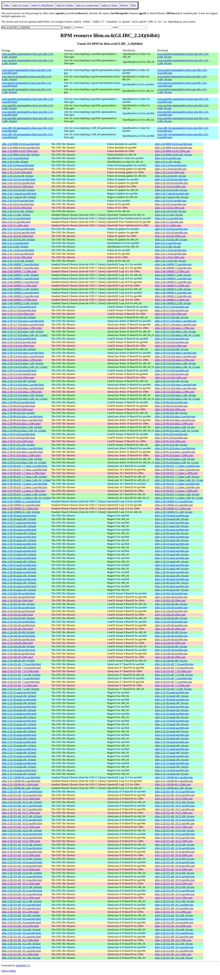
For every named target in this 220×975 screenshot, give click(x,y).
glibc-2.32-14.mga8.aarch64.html (19, 770)
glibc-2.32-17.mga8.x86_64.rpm (171, 752)
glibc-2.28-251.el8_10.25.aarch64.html (22, 820)
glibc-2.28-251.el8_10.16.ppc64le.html (22, 851)
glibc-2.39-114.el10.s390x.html (18, 345)
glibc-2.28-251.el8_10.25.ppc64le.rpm (175, 823)
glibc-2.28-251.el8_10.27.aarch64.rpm (175, 805)
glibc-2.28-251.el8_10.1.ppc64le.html (21, 950)
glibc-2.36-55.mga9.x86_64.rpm (171, 540)
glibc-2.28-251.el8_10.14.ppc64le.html (22, 866)
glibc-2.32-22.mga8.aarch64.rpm (172, 728)
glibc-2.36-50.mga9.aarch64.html (19, 572)
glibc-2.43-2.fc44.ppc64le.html (18, 168)
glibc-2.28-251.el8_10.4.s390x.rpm (173, 926)
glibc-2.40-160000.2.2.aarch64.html (20, 292)
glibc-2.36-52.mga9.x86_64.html (19, 561)
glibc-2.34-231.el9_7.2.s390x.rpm (172, 685)
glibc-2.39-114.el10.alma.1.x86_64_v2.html (24, 367)
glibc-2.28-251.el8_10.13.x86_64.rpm (174, 887)
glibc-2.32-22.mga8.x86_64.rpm (171, 731)
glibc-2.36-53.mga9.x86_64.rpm (171, 554)
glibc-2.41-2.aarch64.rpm (168, 243)
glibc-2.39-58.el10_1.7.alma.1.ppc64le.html (24, 469)
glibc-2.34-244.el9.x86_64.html (18, 646)
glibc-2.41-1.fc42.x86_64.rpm (170, 260)
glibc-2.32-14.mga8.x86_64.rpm (171, 774)
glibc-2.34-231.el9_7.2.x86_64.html (20, 689)
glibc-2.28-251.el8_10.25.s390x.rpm (174, 827)
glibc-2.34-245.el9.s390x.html (17, 628)
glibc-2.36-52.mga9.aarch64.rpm (172, 558)
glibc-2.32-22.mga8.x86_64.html (19, 731)
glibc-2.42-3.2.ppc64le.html (16, 222)
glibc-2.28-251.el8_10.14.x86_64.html (22, 873)
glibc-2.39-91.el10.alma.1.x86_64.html (22, 459)
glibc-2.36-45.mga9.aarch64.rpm (172, 586)
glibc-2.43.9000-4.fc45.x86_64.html (20, 154)
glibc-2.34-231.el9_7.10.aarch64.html (21, 664)
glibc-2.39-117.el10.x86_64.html (19, 317)
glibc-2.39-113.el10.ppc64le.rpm (172, 374)
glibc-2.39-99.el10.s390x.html (17, 409)
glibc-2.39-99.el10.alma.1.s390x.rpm (174, 423)
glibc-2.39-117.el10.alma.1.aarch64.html (23, 321)
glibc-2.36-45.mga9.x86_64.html (19, 590)
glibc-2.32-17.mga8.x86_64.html (19, 752)
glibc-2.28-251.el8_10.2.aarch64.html (21, 933)
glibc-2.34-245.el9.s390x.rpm (170, 628)
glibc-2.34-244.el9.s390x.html (17, 643)
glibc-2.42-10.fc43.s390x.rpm (170, 186)
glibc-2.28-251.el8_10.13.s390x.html (21, 883)
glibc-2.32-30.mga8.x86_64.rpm (171, 703)
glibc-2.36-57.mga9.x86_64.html (19, 526)
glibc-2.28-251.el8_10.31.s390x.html (21, 798)
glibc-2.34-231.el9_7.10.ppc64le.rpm (174, 667)
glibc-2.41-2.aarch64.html (15, 243)
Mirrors (124, 5)
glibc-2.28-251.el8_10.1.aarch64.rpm (174, 947)
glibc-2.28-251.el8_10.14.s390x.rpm (174, 869)
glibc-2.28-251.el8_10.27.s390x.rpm (174, 812)
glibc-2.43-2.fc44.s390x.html (17, 172)
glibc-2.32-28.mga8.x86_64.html (19, 710)
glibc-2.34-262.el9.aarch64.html (18, 593)
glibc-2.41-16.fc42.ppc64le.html (18, 232)
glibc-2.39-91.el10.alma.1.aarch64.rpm (175, 448)
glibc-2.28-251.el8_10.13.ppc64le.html (22, 880)
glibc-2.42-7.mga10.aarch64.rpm (172, 193)
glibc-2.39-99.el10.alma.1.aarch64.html (22, 416)
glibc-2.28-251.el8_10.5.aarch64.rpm (174, 904)
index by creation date (87, 5)
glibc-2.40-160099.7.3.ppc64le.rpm (173, 268)
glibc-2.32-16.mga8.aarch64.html (19, 756)
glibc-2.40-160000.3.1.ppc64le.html (20, 282)
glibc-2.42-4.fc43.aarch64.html (18, 200)
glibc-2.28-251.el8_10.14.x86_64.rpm (174, 873)
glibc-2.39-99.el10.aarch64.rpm (171, 402)
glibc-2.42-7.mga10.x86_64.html (19, 197)
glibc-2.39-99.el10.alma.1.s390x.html (21, 423)
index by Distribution (42, 5)
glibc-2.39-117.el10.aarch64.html (19, 306)
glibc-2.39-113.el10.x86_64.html (19, 381)
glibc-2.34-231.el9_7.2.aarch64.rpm (173, 678)
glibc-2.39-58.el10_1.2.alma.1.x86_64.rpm (177, 494)
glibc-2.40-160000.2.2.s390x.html (19, 299)
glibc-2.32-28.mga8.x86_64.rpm (171, 710)
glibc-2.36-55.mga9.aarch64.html (19, 536)
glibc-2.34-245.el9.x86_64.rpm (171, 632)
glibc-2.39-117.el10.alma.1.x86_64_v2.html (24, 335)
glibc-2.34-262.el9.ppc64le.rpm (171, 597)
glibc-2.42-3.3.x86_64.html (16, 214)
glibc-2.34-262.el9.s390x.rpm (170, 600)
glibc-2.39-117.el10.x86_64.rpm (171, 317)
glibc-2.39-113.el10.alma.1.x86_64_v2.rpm (177, 398)
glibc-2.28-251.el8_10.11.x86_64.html (22, 901)
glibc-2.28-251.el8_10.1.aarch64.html (21, 947)
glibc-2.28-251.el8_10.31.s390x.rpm (174, 798)
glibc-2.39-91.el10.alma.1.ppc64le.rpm (175, 452)
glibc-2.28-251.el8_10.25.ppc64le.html (22, 823)
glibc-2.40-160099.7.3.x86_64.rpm (173, 275)
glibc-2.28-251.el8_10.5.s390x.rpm (173, 912)
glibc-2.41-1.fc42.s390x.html (17, 257)
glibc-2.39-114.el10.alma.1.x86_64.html (22, 363)
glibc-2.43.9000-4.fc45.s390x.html (20, 151)
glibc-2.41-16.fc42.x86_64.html (18, 239)
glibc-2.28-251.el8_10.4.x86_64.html (21, 929)
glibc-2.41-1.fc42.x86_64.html (17, 260)
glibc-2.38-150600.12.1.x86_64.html (21, 512)
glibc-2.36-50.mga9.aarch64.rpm (172, 572)
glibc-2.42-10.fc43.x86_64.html (18, 190)
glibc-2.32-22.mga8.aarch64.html (19, 728)
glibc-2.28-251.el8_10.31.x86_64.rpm (174, 802)
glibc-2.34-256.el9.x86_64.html (18, 618)
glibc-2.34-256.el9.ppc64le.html (18, 611)
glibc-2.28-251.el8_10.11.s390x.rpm (174, 897)
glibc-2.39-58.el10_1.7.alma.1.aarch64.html (24, 466)
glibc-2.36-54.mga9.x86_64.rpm (171, 547)
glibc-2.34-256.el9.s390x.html (17, 614)
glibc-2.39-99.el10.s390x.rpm (170, 409)
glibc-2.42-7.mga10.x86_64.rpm (171, 197)
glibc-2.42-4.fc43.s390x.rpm (169, 207)
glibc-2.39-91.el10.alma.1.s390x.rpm (174, 455)
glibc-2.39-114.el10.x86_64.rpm (171, 349)
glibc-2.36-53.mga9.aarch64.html (19, 551)
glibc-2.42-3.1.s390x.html (15, 225)
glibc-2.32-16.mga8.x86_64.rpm (171, 759)
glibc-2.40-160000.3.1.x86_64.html (20, 289)
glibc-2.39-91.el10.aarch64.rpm (171, 434)
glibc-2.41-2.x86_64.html (15, 246)
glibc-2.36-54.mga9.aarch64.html (19, 544)
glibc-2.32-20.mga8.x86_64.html (19, 738)
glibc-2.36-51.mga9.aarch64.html (19, 565)
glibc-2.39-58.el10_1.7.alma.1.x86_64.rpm (177, 476)
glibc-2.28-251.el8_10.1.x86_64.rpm (174, 958)
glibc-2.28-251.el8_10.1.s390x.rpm (173, 954)
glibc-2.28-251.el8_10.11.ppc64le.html (22, 894)
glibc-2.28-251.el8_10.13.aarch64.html (22, 876)
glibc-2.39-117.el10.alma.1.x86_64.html (22, 331)
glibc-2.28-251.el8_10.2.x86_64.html (21, 943)
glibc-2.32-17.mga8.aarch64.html (19, 749)
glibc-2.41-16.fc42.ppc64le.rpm (171, 232)
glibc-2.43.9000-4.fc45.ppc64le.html (21, 147)
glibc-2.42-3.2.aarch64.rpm (169, 218)
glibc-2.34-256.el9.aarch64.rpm (171, 607)
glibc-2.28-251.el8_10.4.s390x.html (20, 926)
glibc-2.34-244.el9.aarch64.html (18, 636)
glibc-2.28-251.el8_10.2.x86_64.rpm (174, 943)
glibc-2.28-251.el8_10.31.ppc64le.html (22, 795)
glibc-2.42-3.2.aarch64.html (16, 218)
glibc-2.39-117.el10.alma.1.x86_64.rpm (175, 331)
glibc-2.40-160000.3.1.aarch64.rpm (173, 278)
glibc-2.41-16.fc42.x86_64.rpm (171, 239)
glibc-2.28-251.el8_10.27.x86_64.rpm (174, 816)
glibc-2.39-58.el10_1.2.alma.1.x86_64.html (24, 494)
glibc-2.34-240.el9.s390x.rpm (170, 657)
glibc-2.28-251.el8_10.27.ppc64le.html (22, 809)
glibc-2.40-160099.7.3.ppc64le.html (20, 268)
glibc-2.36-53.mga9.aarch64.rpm (172, 551)
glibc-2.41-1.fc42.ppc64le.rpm (170, 253)
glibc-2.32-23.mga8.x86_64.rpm (171, 724)
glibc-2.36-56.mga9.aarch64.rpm (172, 529)
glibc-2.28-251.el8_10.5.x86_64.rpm (174, 915)
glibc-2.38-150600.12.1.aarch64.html (21, 501)
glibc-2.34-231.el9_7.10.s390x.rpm (173, 671)
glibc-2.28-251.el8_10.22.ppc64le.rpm (175, 837)
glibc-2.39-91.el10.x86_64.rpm (171, 444)
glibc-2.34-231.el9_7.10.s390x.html (20, 671)
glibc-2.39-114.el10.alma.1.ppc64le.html (23, 356)
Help (133, 5)
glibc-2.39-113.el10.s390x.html (18, 377)
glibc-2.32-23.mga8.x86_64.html (19, 724)
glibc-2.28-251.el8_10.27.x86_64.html (22, 816)
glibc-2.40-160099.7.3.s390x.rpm (172, 271)
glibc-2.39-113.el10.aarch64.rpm (172, 370)
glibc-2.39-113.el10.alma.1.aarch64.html (23, 384)
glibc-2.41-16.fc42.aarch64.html (18, 229)
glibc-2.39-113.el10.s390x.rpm (171, 377)
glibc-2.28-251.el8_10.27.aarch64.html (22, 805)
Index (7, 5)
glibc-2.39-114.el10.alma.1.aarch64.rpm (175, 352)
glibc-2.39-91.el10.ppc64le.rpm (171, 437)
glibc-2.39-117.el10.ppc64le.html (19, 310)
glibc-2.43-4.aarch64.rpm (168, 158)
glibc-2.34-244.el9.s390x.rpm (170, 643)
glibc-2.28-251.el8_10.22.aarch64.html (22, 834)
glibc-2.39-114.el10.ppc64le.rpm (172, 342)
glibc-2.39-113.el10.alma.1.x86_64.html (22, 395)
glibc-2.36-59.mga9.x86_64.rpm (171, 519)
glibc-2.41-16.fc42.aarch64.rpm (171, 229)
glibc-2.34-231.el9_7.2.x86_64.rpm (173, 689)
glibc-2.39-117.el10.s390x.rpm (171, 314)
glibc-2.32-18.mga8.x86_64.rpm (171, 745)
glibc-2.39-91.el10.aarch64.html (18, 434)
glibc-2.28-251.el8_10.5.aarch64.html (21, 904)
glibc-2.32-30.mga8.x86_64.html (19, 703)
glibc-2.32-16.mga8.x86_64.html (19, 759)
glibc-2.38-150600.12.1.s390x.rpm (173, 508)
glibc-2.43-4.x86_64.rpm (168, 161)
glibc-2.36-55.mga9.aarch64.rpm (172, 536)
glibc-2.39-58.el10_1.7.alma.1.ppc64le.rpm (177, 469)
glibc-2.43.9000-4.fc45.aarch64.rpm (173, 144)
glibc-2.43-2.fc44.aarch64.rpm (170, 165)
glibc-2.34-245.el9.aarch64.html (18, 621)
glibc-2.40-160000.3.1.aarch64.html (20, 278)
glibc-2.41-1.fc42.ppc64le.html (18, 253)
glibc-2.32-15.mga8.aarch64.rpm (172, 763)
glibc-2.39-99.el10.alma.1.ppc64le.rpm (175, 420)
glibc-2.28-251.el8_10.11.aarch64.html (22, 890)
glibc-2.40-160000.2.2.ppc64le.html (20, 296)
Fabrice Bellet (8, 971)
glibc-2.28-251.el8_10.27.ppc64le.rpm (175, 809)
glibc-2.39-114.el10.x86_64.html (19, 349)
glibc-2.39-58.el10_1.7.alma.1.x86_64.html (24, 476)
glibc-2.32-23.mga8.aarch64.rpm (172, 720)
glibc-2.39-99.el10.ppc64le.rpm (171, 406)
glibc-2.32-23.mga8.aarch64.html (19, 720)
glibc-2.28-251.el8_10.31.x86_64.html (22, 802)
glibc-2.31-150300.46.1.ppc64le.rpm (174, 781)
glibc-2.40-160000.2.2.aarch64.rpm (173, 292)
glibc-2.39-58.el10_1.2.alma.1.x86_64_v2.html (26, 498)
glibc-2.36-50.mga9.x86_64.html (19, 575)
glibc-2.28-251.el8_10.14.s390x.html (21, 869)
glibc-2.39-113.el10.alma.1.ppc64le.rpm (175, 388)
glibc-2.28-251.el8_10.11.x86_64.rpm (174, 901)
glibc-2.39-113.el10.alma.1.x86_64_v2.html (24, 398)
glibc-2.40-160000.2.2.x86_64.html (20, 303)
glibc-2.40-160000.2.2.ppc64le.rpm (173, 296)
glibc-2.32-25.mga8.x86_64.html (19, 717)
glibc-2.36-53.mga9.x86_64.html (19, 554)
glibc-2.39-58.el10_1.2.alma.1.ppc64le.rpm (177, 487)
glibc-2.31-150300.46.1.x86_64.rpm (173, 788)
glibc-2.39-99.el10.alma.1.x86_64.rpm (175, 427)
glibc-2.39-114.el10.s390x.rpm (171, 345)
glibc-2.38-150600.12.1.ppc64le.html (21, 505)
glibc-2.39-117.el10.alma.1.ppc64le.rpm (175, 324)
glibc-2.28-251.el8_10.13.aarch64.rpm (175, 876)
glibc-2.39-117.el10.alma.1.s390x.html (22, 328)
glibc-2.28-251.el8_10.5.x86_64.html (21, 915)
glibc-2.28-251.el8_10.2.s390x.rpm (173, 940)
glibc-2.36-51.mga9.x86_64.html (19, 568)
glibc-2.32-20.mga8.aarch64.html (19, 735)
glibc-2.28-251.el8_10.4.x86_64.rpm (174, 929)
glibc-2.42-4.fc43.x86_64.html (17, 211)
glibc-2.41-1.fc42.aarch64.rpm (170, 250)
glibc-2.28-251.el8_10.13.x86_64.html (22, 887)
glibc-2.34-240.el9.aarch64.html (18, 650)
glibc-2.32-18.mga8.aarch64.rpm (172, 742)
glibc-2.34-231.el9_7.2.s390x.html (20, 685)
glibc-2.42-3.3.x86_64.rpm (169, 214)
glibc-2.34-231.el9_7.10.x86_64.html (21, 674)
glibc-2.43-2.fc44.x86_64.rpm (170, 176)
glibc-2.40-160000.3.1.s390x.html (19, 285)
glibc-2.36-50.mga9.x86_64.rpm (171, 575)
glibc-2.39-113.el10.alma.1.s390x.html (22, 391)
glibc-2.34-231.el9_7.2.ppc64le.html (21, 682)
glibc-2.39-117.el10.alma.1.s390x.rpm (174, 328)
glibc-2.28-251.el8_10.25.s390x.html (21, 827)
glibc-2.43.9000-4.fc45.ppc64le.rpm (173, 147)
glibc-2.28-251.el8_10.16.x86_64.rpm (174, 858)
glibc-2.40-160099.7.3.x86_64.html (20, 275)
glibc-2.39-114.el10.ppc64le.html (19, 342)
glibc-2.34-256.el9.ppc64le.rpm (171, 611)
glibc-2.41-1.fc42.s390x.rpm (169, 257)
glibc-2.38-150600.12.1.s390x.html (20, 508)
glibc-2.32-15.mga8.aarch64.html (19, 763)
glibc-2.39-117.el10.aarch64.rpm (172, 306)
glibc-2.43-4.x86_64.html (15, 161)
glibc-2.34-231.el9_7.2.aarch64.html (21, 678)
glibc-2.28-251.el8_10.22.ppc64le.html (22, 837)
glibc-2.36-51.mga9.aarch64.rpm (172, 565)
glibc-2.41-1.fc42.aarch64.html (18, 250)
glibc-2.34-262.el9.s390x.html (17, 600)
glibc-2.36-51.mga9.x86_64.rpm (171, 568)
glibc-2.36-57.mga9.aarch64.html (19, 522)
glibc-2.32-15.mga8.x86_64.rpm (171, 766)
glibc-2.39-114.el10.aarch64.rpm (172, 338)
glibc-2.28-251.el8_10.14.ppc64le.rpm (175, 866)
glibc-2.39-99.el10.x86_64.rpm (171, 413)
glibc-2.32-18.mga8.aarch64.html (19, 742)
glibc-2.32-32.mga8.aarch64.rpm (172, 692)
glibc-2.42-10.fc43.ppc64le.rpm (171, 183)
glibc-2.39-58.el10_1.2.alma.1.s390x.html (23, 490)
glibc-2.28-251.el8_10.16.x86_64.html (22, 858)
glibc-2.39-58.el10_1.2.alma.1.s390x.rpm (176, 490)
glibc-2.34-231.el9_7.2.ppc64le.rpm (173, 682)
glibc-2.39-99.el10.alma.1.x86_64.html (22, 427)
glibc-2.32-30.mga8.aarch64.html (19, 699)
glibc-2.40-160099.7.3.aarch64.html (20, 264)
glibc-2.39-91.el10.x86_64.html (18, 444)
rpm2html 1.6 (23, 965)
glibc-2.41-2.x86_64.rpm (168, 246)
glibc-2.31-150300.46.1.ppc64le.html (21, 781)
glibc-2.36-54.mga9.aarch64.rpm (172, 544)
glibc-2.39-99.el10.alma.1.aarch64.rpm (175, 416)
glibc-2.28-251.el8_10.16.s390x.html (21, 855)
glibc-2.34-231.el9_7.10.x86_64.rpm (174, 674)
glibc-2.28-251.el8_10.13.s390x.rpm (174, 883)
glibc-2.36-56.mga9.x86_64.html (19, 533)
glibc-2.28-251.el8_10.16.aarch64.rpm (175, 848)
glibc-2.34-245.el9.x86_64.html (18, 632)
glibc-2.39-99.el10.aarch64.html (18, 402)
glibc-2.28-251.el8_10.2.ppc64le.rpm (174, 936)
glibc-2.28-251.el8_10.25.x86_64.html (22, 830)
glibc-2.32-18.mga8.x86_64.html (19, 745)
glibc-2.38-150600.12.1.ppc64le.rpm (174, 505)
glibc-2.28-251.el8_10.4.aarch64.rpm (174, 919)
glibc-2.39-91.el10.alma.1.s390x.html (21, 455)
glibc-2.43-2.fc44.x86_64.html (17, 176)
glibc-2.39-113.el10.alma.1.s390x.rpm (174, 391)
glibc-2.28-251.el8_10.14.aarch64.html (22, 862)
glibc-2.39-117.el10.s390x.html (18, 314)
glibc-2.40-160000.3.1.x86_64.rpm (173, 289)
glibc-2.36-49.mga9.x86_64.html (19, 582)
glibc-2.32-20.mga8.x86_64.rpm (171, 738)
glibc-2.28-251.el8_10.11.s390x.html (21, 897)
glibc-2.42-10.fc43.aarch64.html (18, 179)
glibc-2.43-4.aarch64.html (15, 158)
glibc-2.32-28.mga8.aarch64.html (19, 706)
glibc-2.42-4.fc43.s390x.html (17, 207)
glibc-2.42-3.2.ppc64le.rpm (169, 222)
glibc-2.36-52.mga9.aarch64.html (19, 558)
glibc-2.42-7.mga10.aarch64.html (19, 193)
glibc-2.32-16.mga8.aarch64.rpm (172, 756)
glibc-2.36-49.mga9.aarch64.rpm (172, 579)
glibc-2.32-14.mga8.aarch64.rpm (172, 770)
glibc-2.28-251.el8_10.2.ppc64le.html (21, 936)
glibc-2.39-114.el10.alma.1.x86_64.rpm (175, 363)
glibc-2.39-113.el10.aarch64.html (19, 370)
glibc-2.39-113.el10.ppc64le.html (19, 374)
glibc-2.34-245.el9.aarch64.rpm (171, 621)
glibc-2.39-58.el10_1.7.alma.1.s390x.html (23, 473)
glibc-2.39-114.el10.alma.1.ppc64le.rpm (175, 356)
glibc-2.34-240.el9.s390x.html (17, 657)
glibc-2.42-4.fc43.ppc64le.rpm (170, 204)
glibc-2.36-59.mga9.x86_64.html (19, 519)
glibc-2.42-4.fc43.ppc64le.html (18, 204)
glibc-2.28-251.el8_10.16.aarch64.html (22, 848)
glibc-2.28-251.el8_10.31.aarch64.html (22, 791)
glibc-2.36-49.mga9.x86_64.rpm (171, 582)
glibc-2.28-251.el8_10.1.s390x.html (20, 954)
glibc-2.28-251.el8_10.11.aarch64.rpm (174, 890)
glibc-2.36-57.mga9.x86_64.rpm (171, 526)
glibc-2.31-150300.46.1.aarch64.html (21, 777)
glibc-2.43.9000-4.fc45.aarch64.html (21, 144)
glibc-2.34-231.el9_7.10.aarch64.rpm (174, 664)
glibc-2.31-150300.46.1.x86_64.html (21, 788)
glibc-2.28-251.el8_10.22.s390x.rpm (174, 841)
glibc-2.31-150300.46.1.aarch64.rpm (174, 777)
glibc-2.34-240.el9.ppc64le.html (18, 653)
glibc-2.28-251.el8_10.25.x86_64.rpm (174, 830)
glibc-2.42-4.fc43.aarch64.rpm (170, 200)
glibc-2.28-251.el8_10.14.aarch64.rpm (175, 862)
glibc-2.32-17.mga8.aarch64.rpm (172, 749)
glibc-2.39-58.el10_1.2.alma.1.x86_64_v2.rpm (179, 498)
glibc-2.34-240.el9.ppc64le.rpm (171, 653)
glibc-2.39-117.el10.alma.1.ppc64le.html (23, 324)
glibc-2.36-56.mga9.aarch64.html (19, 529)
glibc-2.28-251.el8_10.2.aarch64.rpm (174, 933)
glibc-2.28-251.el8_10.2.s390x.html (20, 940)
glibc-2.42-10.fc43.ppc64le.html (18, 183)
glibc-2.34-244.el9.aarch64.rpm (171, 636)
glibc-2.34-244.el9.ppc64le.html (18, 639)
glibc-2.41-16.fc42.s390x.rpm (170, 236)
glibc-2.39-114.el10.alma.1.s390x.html (22, 360)
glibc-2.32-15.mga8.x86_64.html (19, 766)
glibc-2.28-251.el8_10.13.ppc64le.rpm (175, 880)
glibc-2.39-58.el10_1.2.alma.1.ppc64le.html (24, 487)
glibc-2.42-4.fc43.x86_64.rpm (170, 211)
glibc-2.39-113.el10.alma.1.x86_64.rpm (175, 395)
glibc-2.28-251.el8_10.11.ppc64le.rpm (174, 894)
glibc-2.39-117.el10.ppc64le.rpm (172, 310)
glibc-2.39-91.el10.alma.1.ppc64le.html (22, 452)
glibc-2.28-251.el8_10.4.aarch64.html (21, 919)
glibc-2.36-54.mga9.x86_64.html (19, 547)
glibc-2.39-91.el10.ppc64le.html (18, 437)
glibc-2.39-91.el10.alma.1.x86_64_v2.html (24, 462)
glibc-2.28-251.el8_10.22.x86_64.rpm (174, 844)
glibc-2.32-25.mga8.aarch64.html (19, 713)
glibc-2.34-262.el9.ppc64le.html (18, 597)
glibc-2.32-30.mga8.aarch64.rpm (172, 699)
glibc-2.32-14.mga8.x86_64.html (19, 774)
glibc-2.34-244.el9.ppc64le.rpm (171, 639)
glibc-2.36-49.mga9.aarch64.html (19, 579)
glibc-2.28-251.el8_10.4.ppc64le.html (21, 922)
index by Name (110, 5)
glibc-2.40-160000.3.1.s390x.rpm (172, 285)
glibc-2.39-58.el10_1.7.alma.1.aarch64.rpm (177, 466)
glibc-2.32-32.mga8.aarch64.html (19, 692)
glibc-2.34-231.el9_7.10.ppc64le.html (21, 667)
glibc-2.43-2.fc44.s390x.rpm (169, 172)
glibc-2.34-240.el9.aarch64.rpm (171, 650)
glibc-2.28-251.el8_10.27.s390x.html (21, 812)
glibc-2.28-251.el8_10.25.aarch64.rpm (175, 820)
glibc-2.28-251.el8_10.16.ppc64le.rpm (175, 851)
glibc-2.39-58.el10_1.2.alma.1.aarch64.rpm (177, 483)
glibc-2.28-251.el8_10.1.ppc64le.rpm (174, 950)
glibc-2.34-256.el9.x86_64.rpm (171, 618)
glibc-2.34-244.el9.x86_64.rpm (171, 646)
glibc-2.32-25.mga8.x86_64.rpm (171, 717)
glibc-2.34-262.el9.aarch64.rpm (171, 593)
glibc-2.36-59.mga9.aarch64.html (19, 515)
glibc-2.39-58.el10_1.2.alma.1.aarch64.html (24, 483)
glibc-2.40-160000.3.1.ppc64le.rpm (173, 282)
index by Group (20, 5)
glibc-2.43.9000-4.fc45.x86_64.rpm (173, 154)
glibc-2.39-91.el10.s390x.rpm (170, 441)
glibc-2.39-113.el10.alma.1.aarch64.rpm (175, 384)
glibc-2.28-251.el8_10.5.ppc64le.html (21, 908)
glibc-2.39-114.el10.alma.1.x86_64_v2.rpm (177, 367)
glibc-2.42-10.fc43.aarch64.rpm (171, 179)
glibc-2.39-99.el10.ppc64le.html (18, 406)
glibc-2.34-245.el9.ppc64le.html (18, 625)
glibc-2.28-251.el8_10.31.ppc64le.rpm (175, 795)
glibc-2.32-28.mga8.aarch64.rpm (172, 706)
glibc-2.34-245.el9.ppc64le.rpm (171, 625)
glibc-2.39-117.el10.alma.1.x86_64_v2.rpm (177, 335)
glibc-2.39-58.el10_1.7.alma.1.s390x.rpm (176, 473)
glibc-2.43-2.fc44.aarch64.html (18, 165)
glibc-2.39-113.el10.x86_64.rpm (171, 381)
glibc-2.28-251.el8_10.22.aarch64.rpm (175, 834)
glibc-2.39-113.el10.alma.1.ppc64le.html (23, 388)
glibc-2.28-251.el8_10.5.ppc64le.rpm (174, 908)
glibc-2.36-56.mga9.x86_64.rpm (171, 533)
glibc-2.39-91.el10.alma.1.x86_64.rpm (175, 459)
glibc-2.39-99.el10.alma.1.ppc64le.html (22, 420)
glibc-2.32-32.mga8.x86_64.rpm (171, 696)
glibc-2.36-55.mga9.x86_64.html (19, 540)
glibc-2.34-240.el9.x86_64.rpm (171, 660)
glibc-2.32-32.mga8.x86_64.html (19, 696)
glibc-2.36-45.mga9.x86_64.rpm (171, 590)
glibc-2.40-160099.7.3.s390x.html (19, 271)
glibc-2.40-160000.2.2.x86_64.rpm (173, 303)
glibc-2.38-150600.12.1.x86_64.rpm (173, 512)
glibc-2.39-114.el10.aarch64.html (19, 338)
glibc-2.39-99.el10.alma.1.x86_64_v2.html (24, 430)
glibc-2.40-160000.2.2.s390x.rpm (172, 299)
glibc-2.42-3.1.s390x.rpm (168, 225)
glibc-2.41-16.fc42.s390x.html (17, 236)
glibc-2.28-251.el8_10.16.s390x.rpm (174, 855)
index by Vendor (64, 5)
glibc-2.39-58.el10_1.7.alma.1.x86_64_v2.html (26, 480)
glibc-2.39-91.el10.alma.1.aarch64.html (22, 448)
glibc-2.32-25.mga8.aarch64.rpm (172, 713)
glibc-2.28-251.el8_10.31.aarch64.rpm (175, 791)
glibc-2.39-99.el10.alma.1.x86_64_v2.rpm (177, 430)
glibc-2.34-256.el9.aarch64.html (18, 607)
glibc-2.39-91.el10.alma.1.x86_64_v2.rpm (177, 462)
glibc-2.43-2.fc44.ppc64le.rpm (170, 168)
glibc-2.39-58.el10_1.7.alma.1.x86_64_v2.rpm (179, 480)
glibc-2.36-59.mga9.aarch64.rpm (172, 515)
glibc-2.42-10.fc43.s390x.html (17, 186)
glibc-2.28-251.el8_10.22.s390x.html (21, 841)
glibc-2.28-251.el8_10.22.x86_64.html (22, 844)
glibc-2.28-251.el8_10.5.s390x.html (20, 912)
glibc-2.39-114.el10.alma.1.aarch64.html (23, 352)
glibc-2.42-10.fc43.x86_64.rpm (171, 190)
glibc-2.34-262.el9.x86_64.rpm (171, 604)
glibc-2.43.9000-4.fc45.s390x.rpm (172, 151)
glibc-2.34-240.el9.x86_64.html (18, 660)
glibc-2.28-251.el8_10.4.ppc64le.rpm (174, 922)
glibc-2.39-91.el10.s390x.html (17, 441)
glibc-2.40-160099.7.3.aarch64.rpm (173, 264)
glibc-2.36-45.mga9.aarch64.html (19, 586)
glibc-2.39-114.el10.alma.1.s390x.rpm (174, 360)
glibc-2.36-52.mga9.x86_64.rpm (171, 561)
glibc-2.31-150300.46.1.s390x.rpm (173, 784)
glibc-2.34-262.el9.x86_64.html (18, 604)
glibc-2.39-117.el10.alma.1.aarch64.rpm (175, 321)
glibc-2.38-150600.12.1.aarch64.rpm (174, 501)
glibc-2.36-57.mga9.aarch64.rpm (172, 522)
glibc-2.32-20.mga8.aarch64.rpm (172, 735)
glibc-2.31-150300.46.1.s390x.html (20, 784)
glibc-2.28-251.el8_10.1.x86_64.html (21, 958)
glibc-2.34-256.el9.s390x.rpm (170, 614)
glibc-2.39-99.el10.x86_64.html (18, 413)
